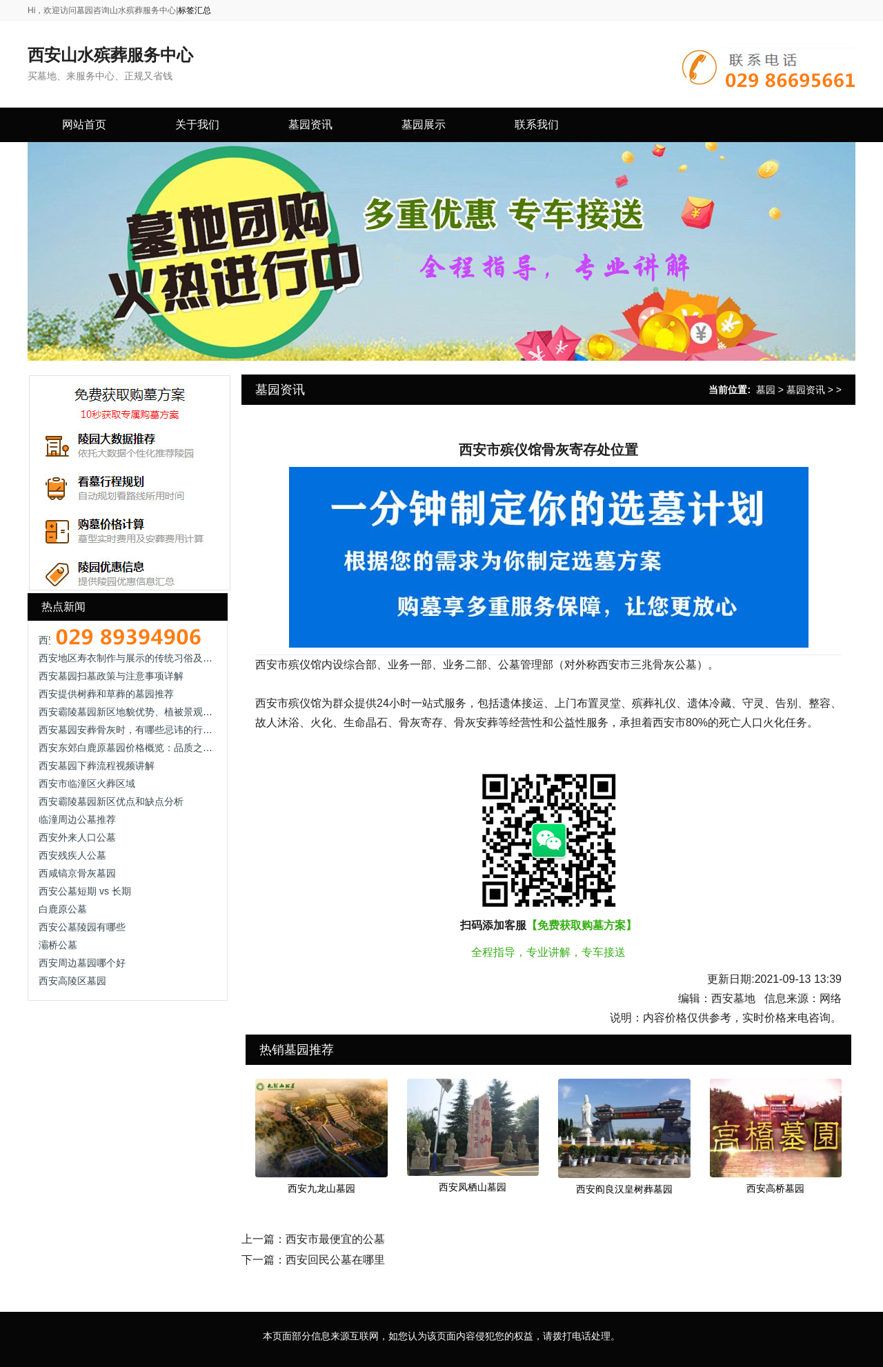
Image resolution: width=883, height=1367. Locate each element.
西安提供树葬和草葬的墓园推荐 (106, 693)
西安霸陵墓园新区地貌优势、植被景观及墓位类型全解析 (159, 711)
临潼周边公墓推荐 (77, 819)
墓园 (765, 389)
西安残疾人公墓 (72, 855)
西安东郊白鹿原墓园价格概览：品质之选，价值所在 (150, 747)
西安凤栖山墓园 (472, 1187)
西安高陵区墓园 (72, 980)
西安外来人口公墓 (77, 837)
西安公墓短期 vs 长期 (85, 891)
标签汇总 (194, 10)
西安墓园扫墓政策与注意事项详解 (111, 675)
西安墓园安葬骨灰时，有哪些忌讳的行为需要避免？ (150, 729)
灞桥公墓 (58, 944)
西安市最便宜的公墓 (335, 1239)
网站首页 (84, 124)
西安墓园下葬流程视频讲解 (97, 765)
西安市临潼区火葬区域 (87, 783)
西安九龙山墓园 (321, 1188)
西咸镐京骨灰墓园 (77, 873)
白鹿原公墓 (63, 909)
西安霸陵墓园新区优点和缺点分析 (111, 801)
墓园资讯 (805, 389)
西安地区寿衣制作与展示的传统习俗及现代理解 (140, 657)
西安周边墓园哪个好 (82, 962)
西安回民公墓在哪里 (335, 1260)
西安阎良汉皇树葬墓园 (624, 1189)
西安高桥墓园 (775, 1188)
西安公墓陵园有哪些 (82, 926)
